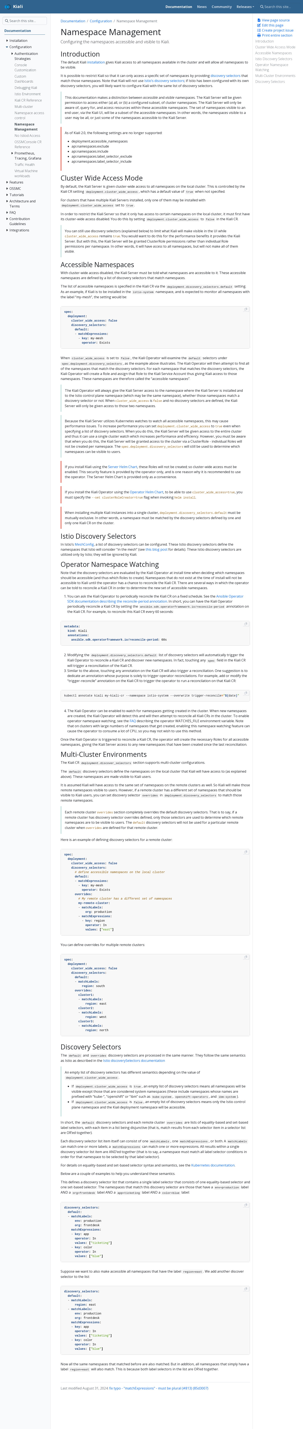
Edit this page (270, 25)
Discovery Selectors (270, 81)
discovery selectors (226, 75)
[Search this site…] (279, 7)
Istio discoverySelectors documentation (134, 1060)
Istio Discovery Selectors (273, 59)
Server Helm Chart (122, 466)
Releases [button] (244, 6)
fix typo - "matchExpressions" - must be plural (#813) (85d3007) (158, 1388)
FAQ (133, 721)
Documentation (73, 21)
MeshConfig (84, 544)
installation (96, 62)
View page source (273, 20)
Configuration (101, 21)
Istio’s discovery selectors (164, 80)
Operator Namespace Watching (271, 67)
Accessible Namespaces (273, 53)
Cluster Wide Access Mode (275, 47)
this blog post (156, 549)
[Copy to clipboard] (246, 309)
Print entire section (274, 35)
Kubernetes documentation (213, 1165)
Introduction (264, 41)
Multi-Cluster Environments (275, 75)
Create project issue (275, 30)
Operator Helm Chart (146, 492)
